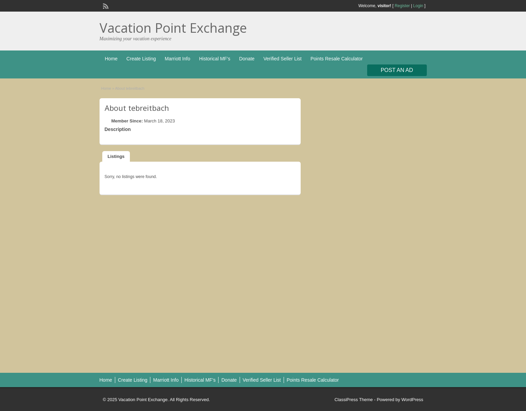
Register (402, 5)
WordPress (412, 399)
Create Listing (141, 58)
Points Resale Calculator (337, 58)
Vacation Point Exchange (173, 27)
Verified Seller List (283, 58)
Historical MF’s (214, 58)
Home (111, 58)
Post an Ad (397, 70)
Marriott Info (177, 58)
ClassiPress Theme (353, 399)
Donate (246, 58)
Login (418, 5)
